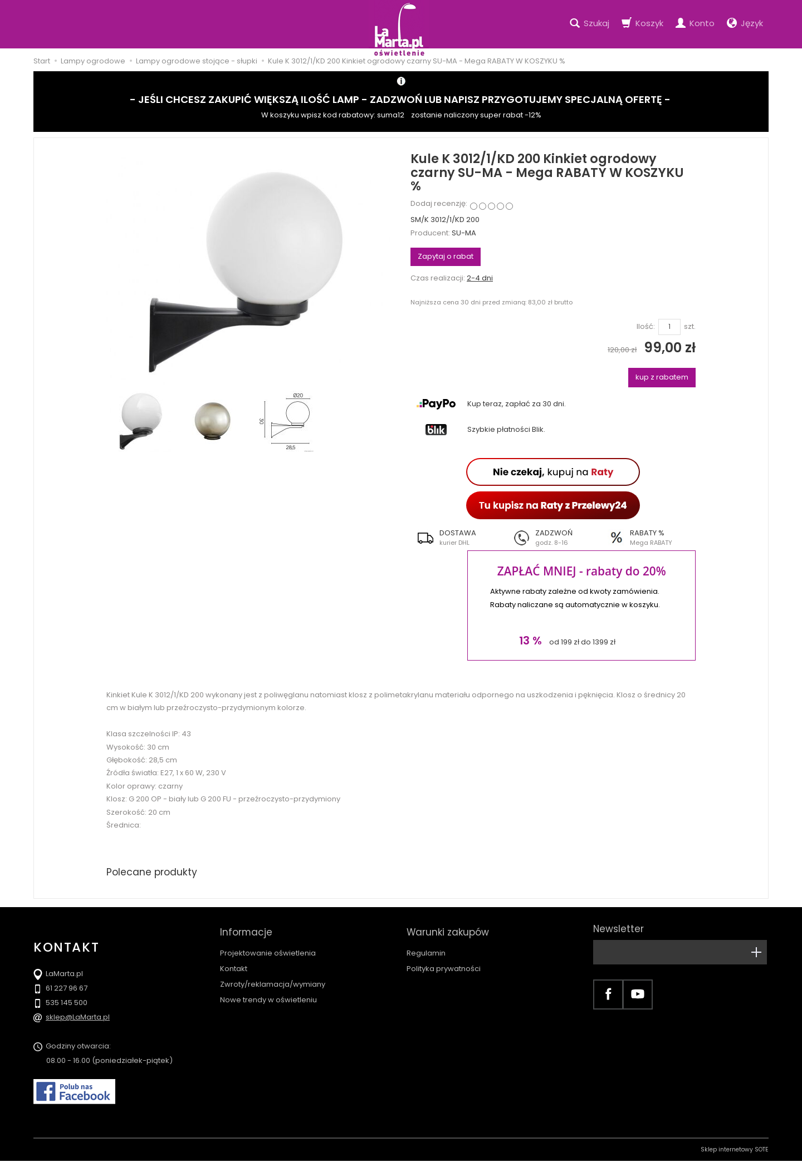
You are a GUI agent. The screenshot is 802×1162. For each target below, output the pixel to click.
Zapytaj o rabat (445, 256)
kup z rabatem (661, 377)
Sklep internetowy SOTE (735, 1150)
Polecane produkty (153, 872)
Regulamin (426, 948)
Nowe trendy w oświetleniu (268, 994)
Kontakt (233, 963)
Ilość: (646, 327)
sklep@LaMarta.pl (78, 1018)
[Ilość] (669, 327)
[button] (458, 537)
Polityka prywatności (444, 963)
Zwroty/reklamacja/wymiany (272, 979)
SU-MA (464, 233)
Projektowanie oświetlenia (268, 948)
